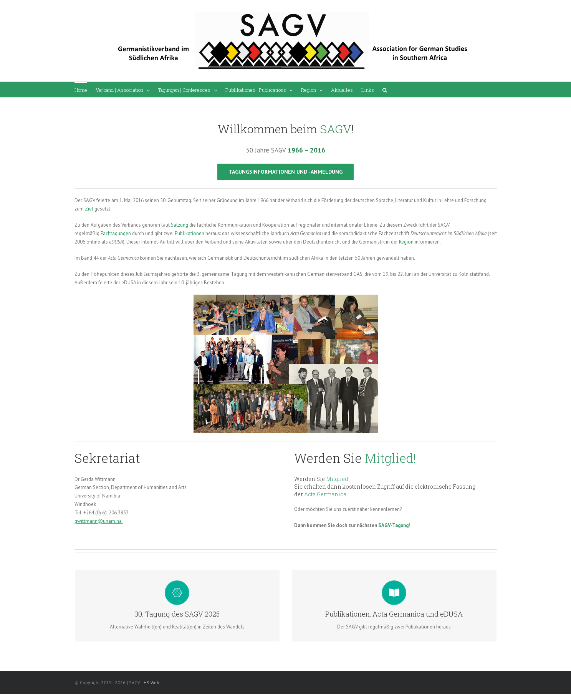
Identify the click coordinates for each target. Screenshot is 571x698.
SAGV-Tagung (393, 525)
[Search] (384, 89)
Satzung (179, 225)
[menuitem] (80, 89)
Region (406, 242)
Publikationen (189, 233)
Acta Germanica (325, 494)
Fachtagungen (116, 233)
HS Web (151, 682)
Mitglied (389, 457)
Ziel (89, 209)
